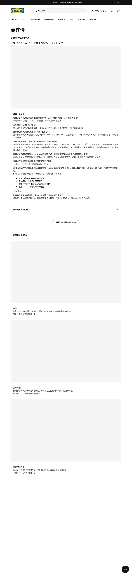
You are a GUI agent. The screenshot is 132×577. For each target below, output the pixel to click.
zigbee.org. (79, 128)
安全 (53, 43)
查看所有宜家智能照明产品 (24, 473)
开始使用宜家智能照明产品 (24, 314)
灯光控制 (44, 43)
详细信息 (17, 191)
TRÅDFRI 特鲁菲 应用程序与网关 (24, 43)
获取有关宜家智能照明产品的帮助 (27, 393)
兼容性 (60, 43)
